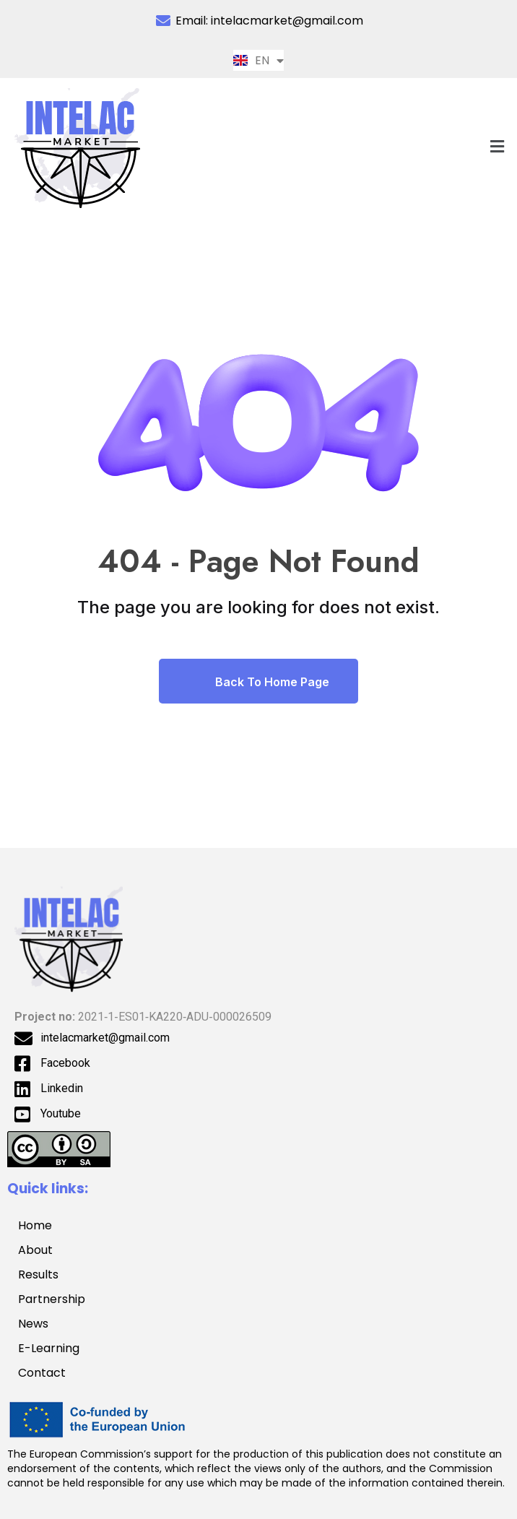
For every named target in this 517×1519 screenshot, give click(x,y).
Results (38, 1274)
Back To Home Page (258, 681)
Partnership (59, 1299)
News (33, 1323)
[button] (497, 146)
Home (35, 1225)
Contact (42, 1372)
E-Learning (48, 1348)
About (35, 1250)
